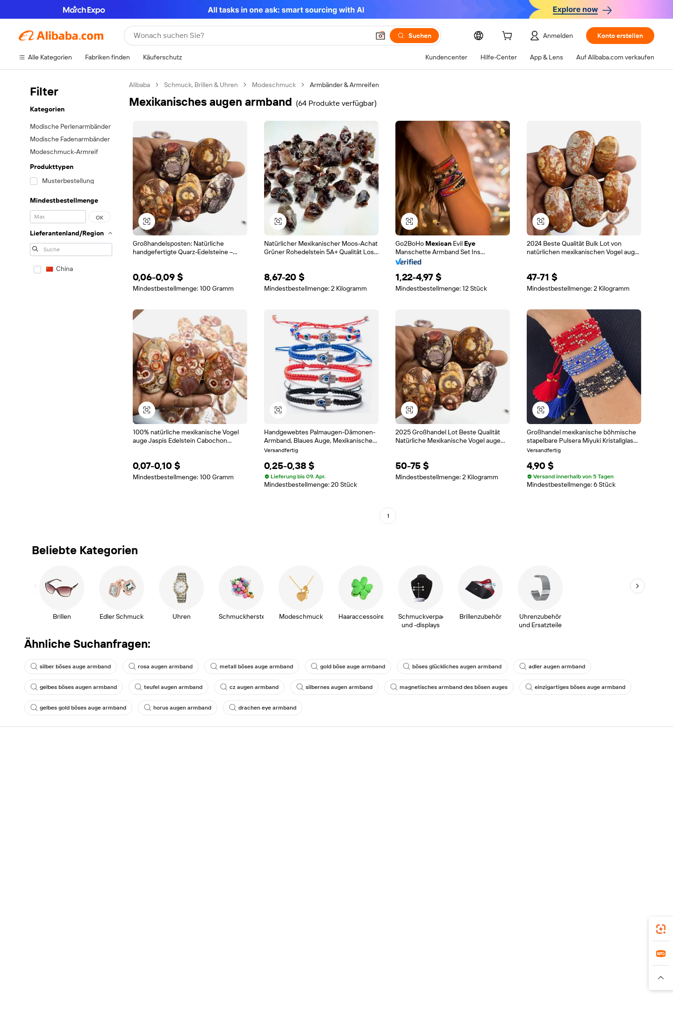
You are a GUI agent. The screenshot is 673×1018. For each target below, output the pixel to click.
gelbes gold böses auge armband (78, 707)
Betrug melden (40, 840)
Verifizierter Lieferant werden (467, 815)
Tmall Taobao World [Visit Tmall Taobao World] (270, 975)
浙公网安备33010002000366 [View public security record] (489, 1004)
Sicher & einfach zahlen (188, 769)
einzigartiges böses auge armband (575, 687)
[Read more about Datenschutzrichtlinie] (420, 989)
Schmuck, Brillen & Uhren (201, 84)
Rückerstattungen (45, 823)
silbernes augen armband (334, 687)
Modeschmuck (274, 84)
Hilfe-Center (37, 769)
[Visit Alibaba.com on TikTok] (635, 860)
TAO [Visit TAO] (414, 975)
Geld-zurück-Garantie (185, 787)
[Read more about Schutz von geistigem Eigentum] (336, 989)
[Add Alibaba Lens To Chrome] (166, 933)
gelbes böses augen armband (73, 687)
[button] (380, 35)
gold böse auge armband (348, 666)
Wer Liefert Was (484, 975)
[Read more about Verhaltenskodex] (556, 989)
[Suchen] (414, 35)
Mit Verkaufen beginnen (460, 780)
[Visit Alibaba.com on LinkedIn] (579, 860)
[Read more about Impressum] (204, 989)
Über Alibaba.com (586, 769)
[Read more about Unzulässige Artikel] (255, 989)
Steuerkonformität (317, 824)
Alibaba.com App (490, 933)
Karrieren (574, 823)
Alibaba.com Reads (317, 841)
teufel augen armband (168, 687)
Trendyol (440, 975)
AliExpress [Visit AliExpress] (183, 975)
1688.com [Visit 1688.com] (220, 975)
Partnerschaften (449, 833)
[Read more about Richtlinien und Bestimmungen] (136, 989)
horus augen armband (177, 707)
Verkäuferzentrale (451, 797)
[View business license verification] (420, 1004)
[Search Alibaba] (250, 35)
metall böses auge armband (251, 666)
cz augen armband (249, 687)
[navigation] (71, 301)
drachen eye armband (262, 707)
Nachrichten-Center (590, 805)
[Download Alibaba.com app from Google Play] (622, 933)
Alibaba (139, 84)
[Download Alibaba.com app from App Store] (554, 933)
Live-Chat (33, 787)
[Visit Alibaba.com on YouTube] (621, 860)
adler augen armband (552, 666)
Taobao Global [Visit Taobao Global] (379, 975)
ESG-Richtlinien (583, 787)
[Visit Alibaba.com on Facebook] (565, 860)
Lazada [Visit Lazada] (341, 975)
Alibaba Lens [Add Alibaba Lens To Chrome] (38, 933)
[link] (661, 929)
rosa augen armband (161, 666)
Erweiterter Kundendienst (191, 823)
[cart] (509, 37)
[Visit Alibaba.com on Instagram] (607, 860)
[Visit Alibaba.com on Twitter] (593, 860)
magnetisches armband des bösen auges (449, 687)
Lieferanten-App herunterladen (470, 851)
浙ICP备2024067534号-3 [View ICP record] (575, 1004)
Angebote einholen (317, 780)
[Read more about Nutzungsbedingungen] (492, 989)
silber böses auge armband (70, 666)
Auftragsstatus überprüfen (58, 805)
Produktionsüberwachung (192, 840)
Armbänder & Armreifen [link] (344, 84)
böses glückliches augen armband (452, 666)
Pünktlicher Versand (183, 805)
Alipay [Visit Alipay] (314, 975)
